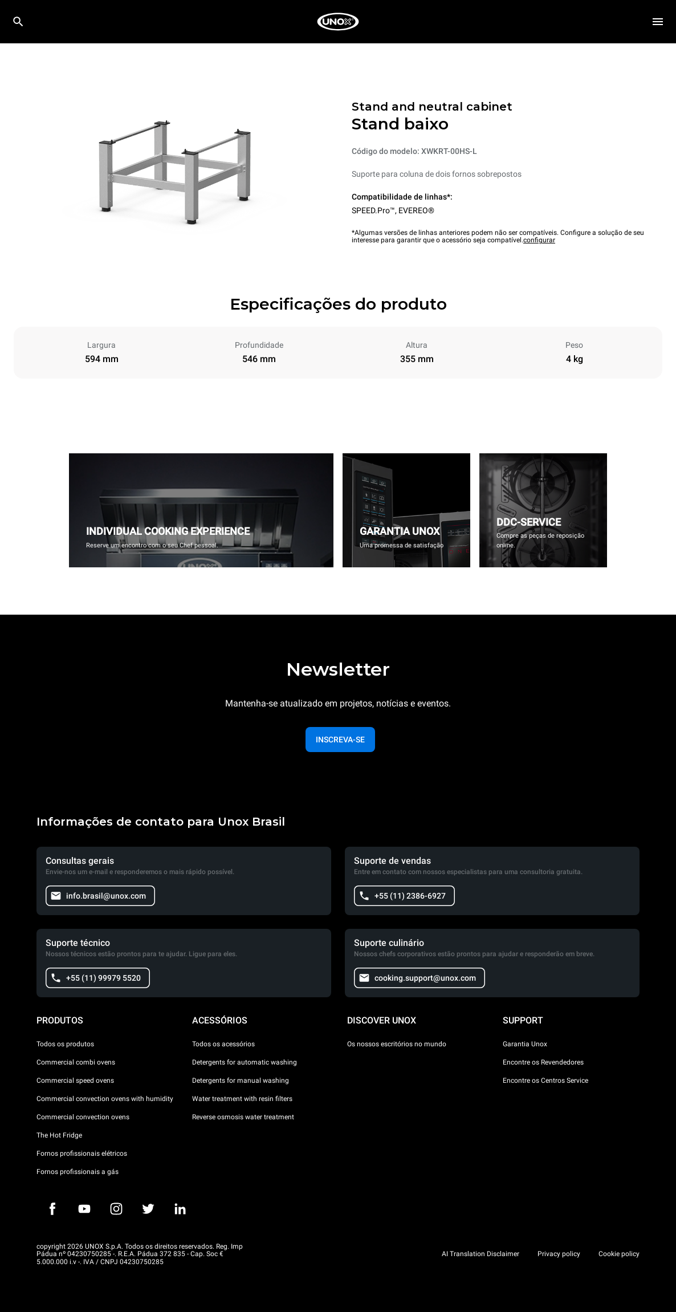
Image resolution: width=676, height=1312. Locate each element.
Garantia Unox (525, 1044)
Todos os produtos (65, 1044)
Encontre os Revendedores (543, 1062)
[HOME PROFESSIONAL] (338, 21)
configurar (539, 240)
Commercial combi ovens (75, 1062)
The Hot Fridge (59, 1135)
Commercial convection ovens (82, 1117)
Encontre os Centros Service (545, 1080)
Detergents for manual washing (240, 1080)
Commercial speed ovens (75, 1080)
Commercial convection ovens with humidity (104, 1099)
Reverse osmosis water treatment (243, 1117)
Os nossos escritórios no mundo (396, 1044)
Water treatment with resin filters (242, 1099)
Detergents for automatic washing (244, 1062)
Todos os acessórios (223, 1044)
